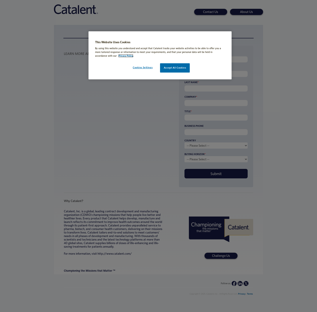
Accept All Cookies (175, 67)
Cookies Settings (143, 67)
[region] (160, 55)
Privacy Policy (125, 55)
